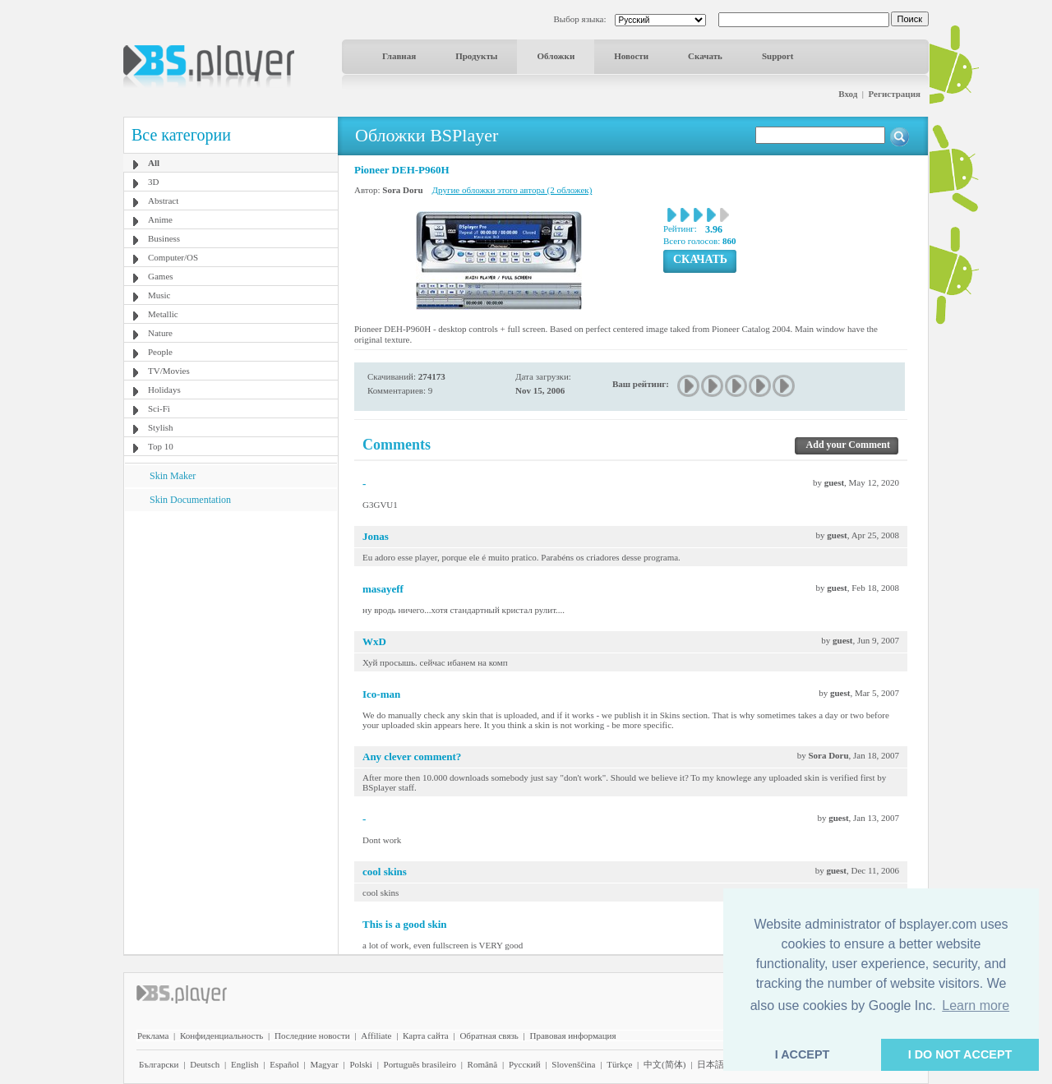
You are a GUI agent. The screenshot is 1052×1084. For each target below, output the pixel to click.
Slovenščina (573, 1064)
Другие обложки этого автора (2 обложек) (512, 190)
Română (483, 1064)
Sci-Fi (159, 408)
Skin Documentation (190, 499)
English (245, 1064)
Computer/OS (173, 257)
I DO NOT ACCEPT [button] (960, 1054)
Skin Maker (173, 476)
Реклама (152, 1035)
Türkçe (619, 1064)
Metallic (163, 314)
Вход (847, 94)
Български (159, 1064)
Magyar (324, 1064)
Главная (399, 56)
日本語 (710, 1064)
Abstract (163, 200)
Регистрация (894, 94)
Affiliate (376, 1035)
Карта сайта (426, 1035)
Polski (360, 1064)
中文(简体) (664, 1064)
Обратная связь (488, 1035)
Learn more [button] (975, 1006)
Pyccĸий (525, 1064)
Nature (160, 333)
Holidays (164, 389)
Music (159, 295)
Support (778, 56)
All (153, 163)
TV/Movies (169, 371)
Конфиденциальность (221, 1035)
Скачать (705, 56)
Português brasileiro (420, 1064)
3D (153, 182)
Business (164, 238)
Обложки (555, 56)
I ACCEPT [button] (802, 1054)
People (160, 352)
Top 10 (160, 446)
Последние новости (312, 1035)
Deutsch (204, 1064)
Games (160, 276)
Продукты (476, 56)
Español (284, 1064)
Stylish (160, 427)
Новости (631, 56)
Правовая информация (573, 1035)
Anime (160, 219)
